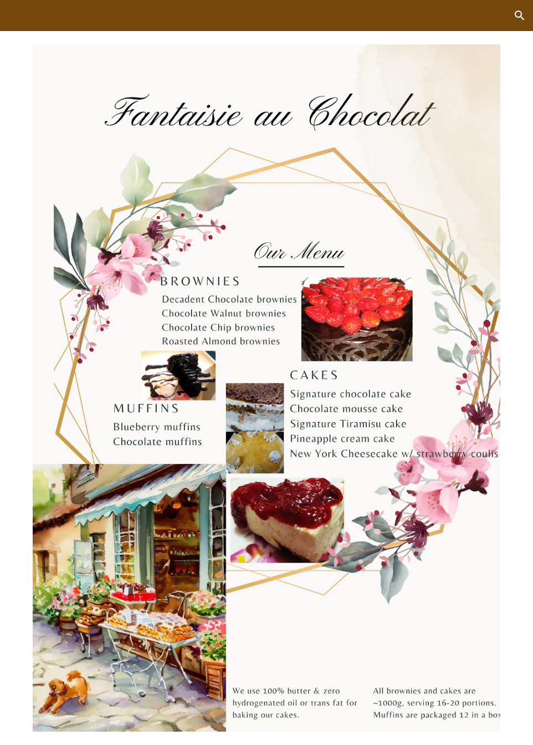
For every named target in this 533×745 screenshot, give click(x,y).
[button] (519, 15)
